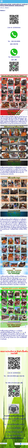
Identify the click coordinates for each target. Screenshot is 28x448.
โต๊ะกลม (22, 332)
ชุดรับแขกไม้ (23, 278)
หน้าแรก (2, 7)
